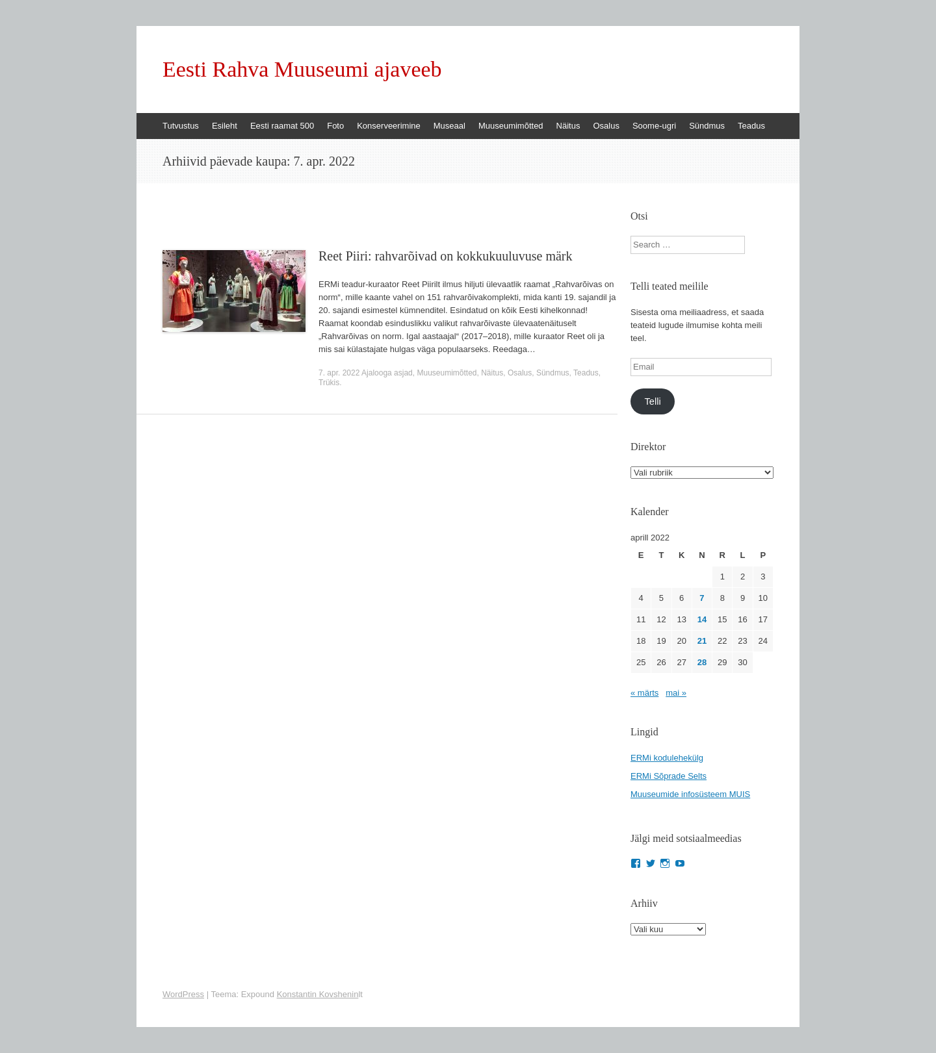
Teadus (751, 126)
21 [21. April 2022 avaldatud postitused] (702, 641)
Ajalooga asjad (387, 372)
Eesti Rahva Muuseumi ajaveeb (302, 69)
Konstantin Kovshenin (318, 994)
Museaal (449, 126)
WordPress (183, 994)
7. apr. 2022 (338, 372)
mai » (676, 693)
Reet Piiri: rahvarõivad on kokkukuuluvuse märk (445, 256)
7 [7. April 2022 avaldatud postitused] (701, 598)
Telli (652, 401)
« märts (644, 693)
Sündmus (707, 126)
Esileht (224, 126)
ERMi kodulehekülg (666, 758)
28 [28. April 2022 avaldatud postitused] (702, 662)
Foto (335, 126)
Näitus (568, 126)
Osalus (606, 126)
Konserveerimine (389, 126)
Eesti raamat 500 (282, 126)
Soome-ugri (654, 126)
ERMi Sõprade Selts (668, 776)
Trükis (328, 382)
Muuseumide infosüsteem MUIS (690, 794)
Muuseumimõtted (510, 126)
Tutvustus (180, 126)
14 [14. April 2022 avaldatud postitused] (702, 619)
